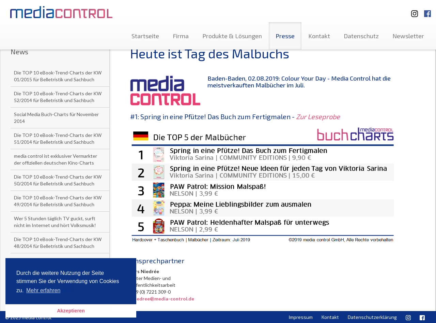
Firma (181, 36)
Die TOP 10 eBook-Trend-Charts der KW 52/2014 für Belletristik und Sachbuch (58, 96)
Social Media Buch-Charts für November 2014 (56, 117)
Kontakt (319, 36)
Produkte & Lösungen (232, 36)
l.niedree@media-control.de (162, 298)
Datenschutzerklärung (372, 317)
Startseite (145, 36)
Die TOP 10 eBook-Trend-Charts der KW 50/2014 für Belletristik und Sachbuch (58, 180)
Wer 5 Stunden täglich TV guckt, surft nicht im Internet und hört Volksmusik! (55, 221)
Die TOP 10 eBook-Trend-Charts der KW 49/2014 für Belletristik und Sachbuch (58, 201)
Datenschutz (361, 36)
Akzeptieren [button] (71, 310)
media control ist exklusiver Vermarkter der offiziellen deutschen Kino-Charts (55, 159)
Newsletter (408, 36)
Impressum (301, 317)
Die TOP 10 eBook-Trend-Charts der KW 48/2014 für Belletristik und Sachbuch (58, 242)
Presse (285, 36)
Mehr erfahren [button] (43, 290)
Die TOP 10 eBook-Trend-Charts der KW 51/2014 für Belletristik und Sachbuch (58, 138)
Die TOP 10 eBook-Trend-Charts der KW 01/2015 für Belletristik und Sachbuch (58, 76)
